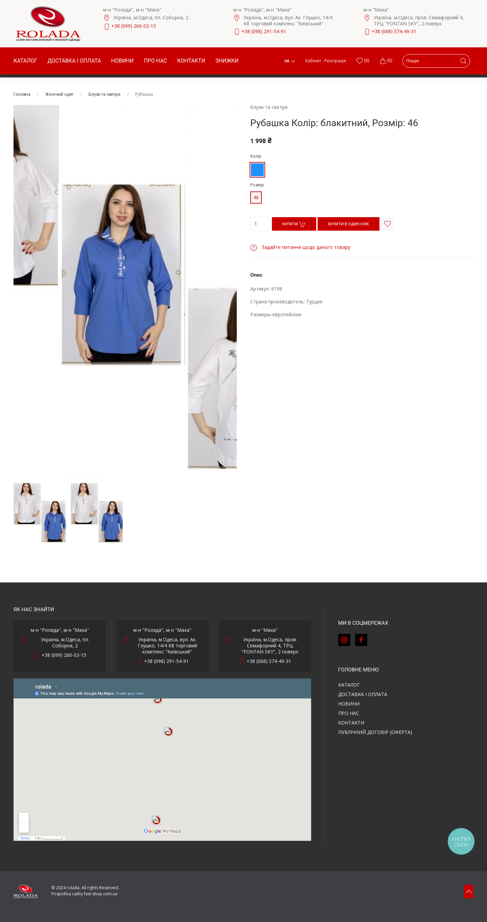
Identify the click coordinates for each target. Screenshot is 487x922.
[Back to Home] (48, 23)
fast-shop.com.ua (100, 894)
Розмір (257, 185)
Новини (122, 60)
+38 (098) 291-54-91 (263, 31)
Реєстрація (335, 61)
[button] (468, 891)
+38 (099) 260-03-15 (133, 26)
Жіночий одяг (59, 94)
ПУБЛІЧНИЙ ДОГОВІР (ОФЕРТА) (375, 732)
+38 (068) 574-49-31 (394, 31)
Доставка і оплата (74, 60)
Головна (22, 94)
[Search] (436, 61)
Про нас (155, 60)
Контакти (191, 60)
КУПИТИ (294, 224)
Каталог (25, 60)
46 (256, 197)
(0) (385, 60)
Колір (255, 156)
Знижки (227, 60)
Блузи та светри (104, 94)
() (362, 60)
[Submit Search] (463, 61)
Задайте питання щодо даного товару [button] (300, 247)
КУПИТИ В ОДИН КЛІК (348, 223)
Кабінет (313, 61)
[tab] (40, 525)
